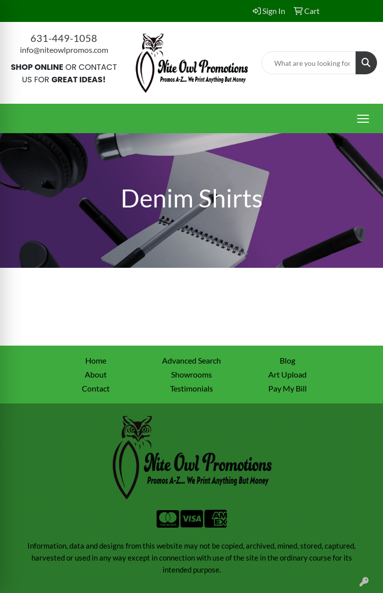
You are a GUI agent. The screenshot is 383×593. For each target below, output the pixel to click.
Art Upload (287, 374)
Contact (96, 388)
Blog (287, 360)
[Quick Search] (308, 62)
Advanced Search (191, 360)
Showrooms (191, 374)
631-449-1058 (63, 38)
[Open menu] (363, 119)
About (96, 374)
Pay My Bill (287, 388)
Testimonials (191, 388)
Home (95, 360)
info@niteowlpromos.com (64, 49)
